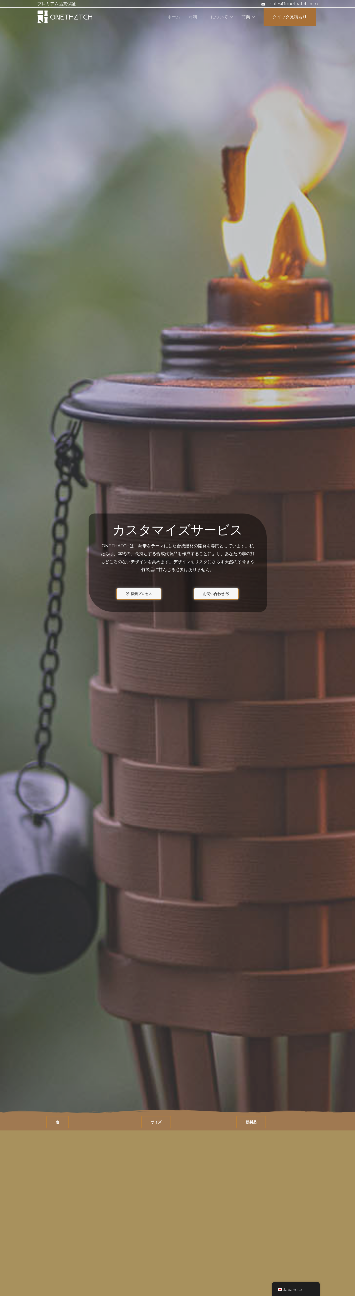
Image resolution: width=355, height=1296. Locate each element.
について (219, 17)
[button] (138, 594)
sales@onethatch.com (294, 3)
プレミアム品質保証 (56, 3)
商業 (245, 17)
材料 (193, 17)
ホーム (173, 17)
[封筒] (263, 4)
